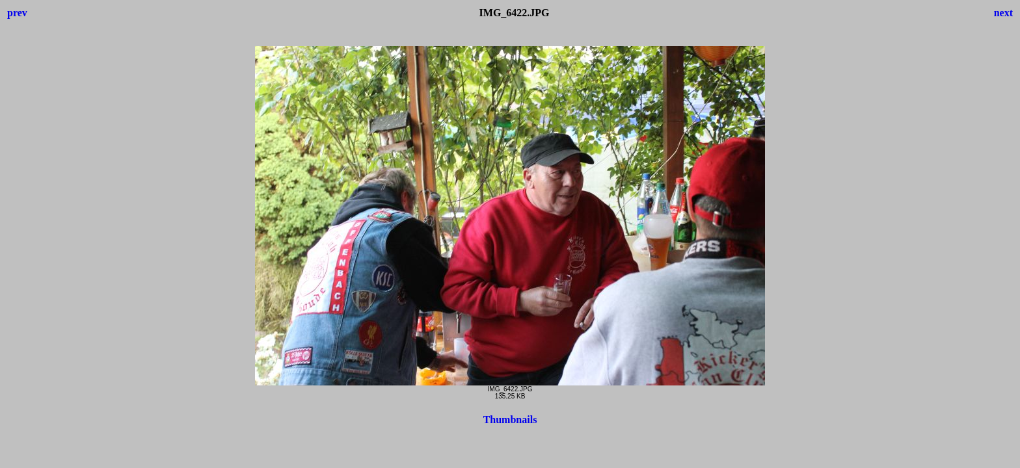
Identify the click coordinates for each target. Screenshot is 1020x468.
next (1003, 12)
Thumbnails (510, 419)
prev (17, 12)
